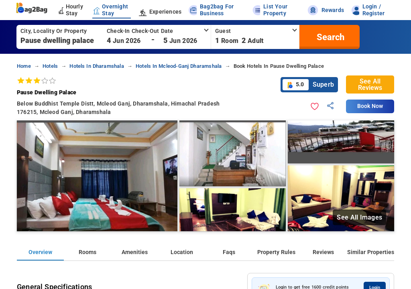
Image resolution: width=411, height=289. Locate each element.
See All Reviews (370, 84)
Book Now (370, 106)
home (24, 66)
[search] (329, 37)
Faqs (229, 252)
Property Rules (276, 252)
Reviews (323, 252)
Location (182, 252)
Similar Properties (370, 252)
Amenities (135, 252)
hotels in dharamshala (96, 66)
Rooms (87, 252)
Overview (40, 252)
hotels (50, 66)
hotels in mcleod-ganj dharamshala (179, 66)
